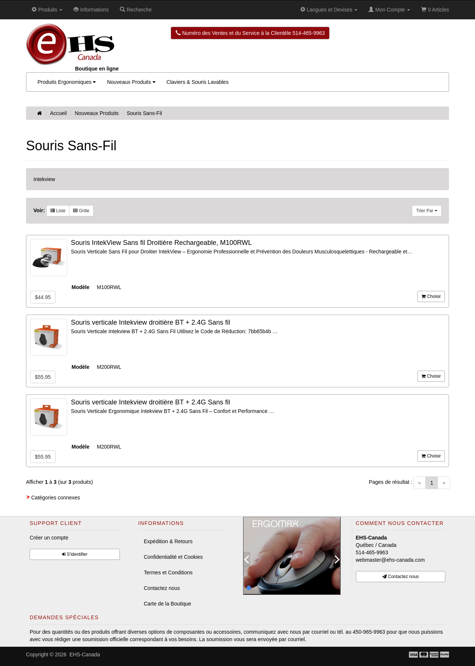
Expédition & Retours (168, 541)
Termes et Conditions (168, 572)
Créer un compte (49, 538)
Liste (58, 210)
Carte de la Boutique (167, 604)
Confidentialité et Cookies (173, 557)
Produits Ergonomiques (66, 82)
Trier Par (427, 210)
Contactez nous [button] (400, 576)
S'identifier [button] (75, 554)
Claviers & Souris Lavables (198, 82)
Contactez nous (162, 588)
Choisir (431, 296)
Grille (81, 210)
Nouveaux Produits (131, 82)
